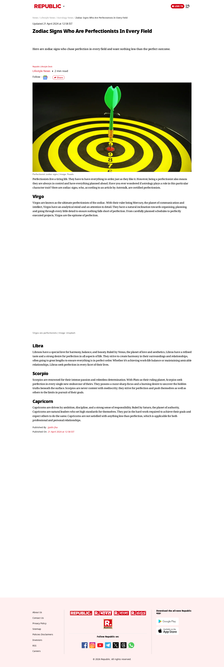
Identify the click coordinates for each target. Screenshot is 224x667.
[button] (58, 77)
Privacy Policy (39, 623)
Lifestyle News (41, 71)
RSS (34, 645)
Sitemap (37, 629)
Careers (37, 651)
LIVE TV (177, 6)
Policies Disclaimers (43, 634)
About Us (37, 612)
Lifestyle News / (48, 17)
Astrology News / (66, 17)
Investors (37, 640)
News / (36, 17)
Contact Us (38, 618)
